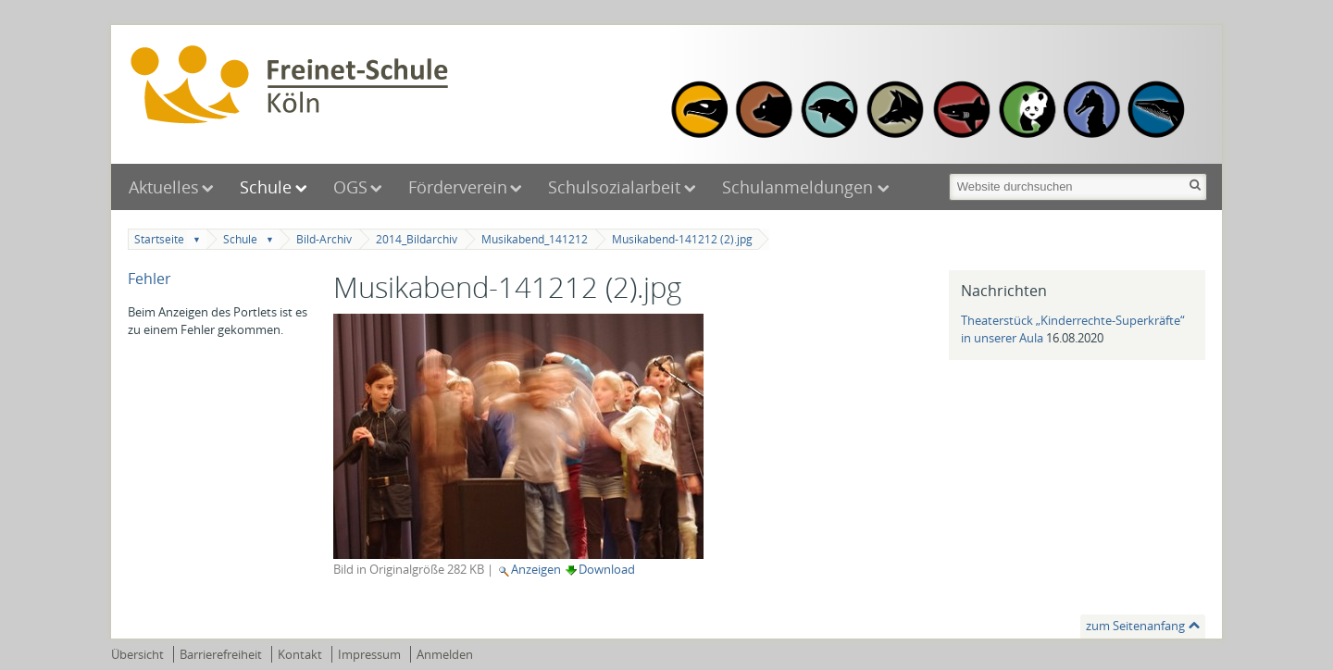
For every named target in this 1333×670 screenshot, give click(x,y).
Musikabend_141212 (534, 239)
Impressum (369, 654)
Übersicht (137, 654)
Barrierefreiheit (221, 654)
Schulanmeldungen (800, 187)
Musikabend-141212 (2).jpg (682, 239)
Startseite (159, 239)
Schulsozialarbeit (614, 187)
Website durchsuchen (947, 171)
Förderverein (457, 187)
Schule (266, 187)
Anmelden (445, 654)
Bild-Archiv (324, 239)
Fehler (149, 278)
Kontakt (300, 654)
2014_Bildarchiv (416, 239)
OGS (350, 187)
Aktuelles (164, 187)
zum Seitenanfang (1135, 625)
